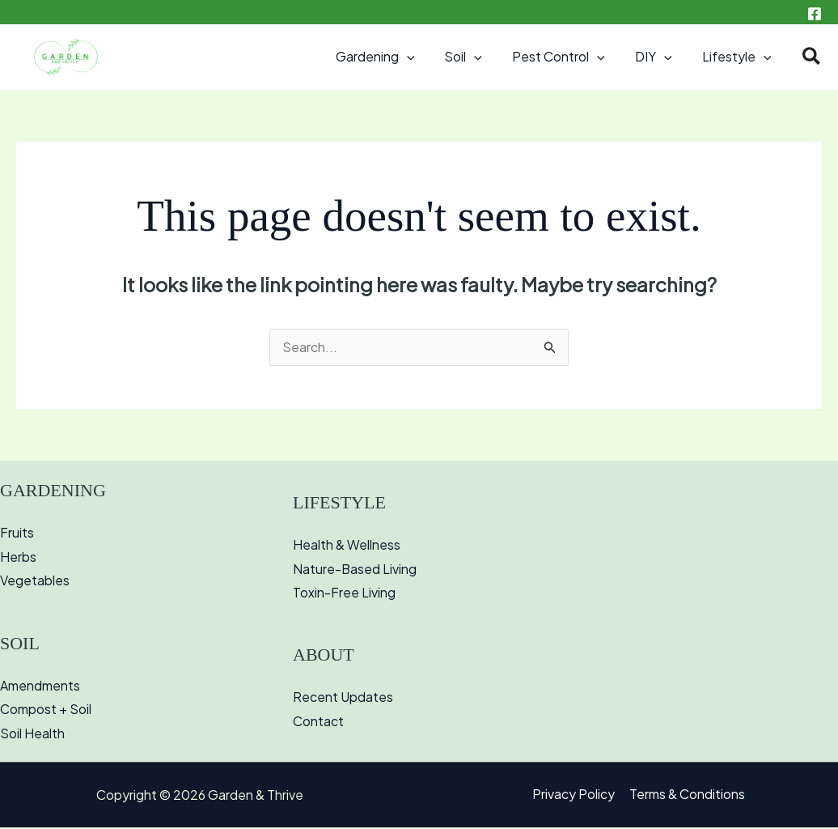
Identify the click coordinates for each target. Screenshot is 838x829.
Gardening (394, 56)
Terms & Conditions (686, 797)
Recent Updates (343, 699)
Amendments (40, 686)
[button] (425, 56)
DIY (660, 56)
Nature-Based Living (355, 570)
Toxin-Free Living (344, 594)
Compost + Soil (45, 711)
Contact (318, 723)
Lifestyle (739, 56)
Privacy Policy (574, 797)
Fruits (17, 533)
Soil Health (32, 735)
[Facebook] (814, 13)
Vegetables (35, 582)
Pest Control (569, 56)
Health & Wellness (346, 546)
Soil (478, 56)
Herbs (18, 558)
